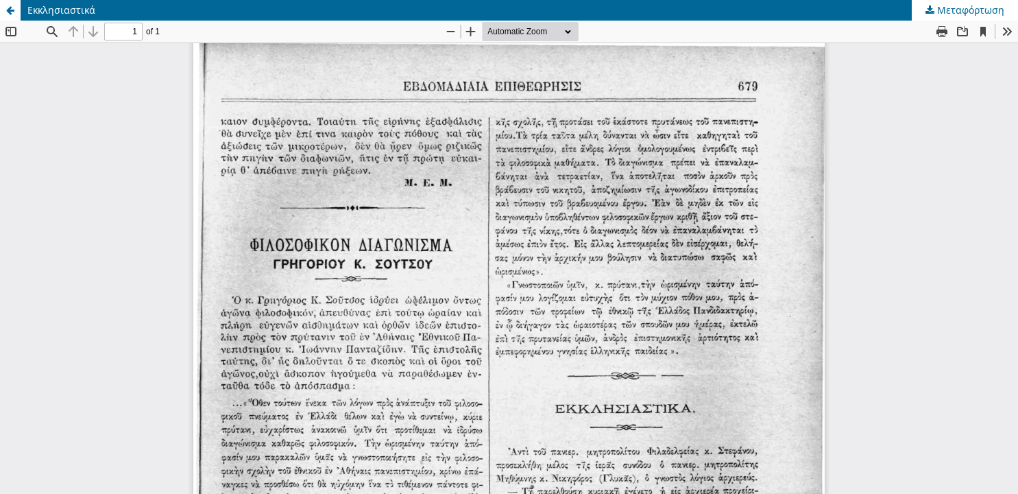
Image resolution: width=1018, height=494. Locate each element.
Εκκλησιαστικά (61, 9)
